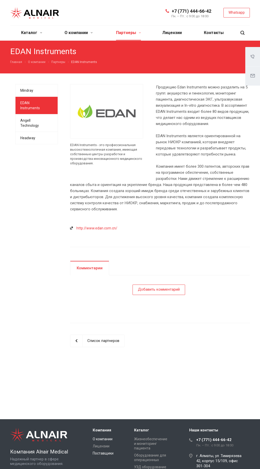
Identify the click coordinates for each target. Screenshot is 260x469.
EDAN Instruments (30, 105)
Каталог (31, 32)
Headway (27, 138)
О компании (78, 32)
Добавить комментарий (159, 289)
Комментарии (90, 268)
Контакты (214, 32)
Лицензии (172, 32)
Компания (102, 430)
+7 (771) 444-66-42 (191, 11)
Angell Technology (29, 123)
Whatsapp (237, 12)
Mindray (26, 90)
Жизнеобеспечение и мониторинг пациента (150, 443)
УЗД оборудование (150, 467)
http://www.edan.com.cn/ (96, 228)
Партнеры (128, 32)
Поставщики (103, 453)
